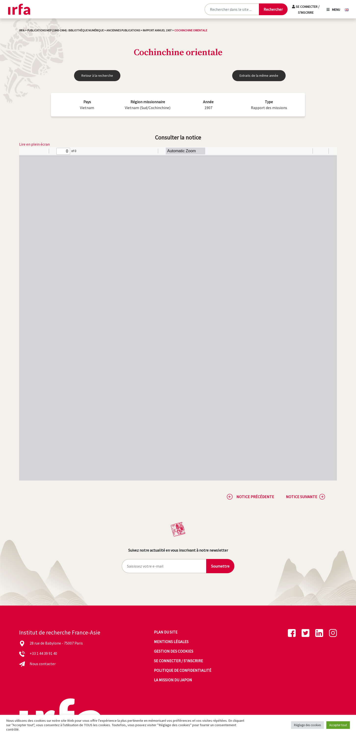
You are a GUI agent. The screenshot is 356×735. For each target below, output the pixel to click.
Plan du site (166, 632)
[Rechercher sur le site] (231, 9)
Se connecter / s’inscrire (178, 660)
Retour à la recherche (97, 75)
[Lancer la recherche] (273, 9)
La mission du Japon (173, 679)
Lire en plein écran (34, 144)
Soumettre (220, 566)
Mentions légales (171, 641)
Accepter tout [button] (338, 725)
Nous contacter (43, 663)
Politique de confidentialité (182, 670)
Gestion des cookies (173, 651)
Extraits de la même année (259, 75)
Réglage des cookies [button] (307, 725)
